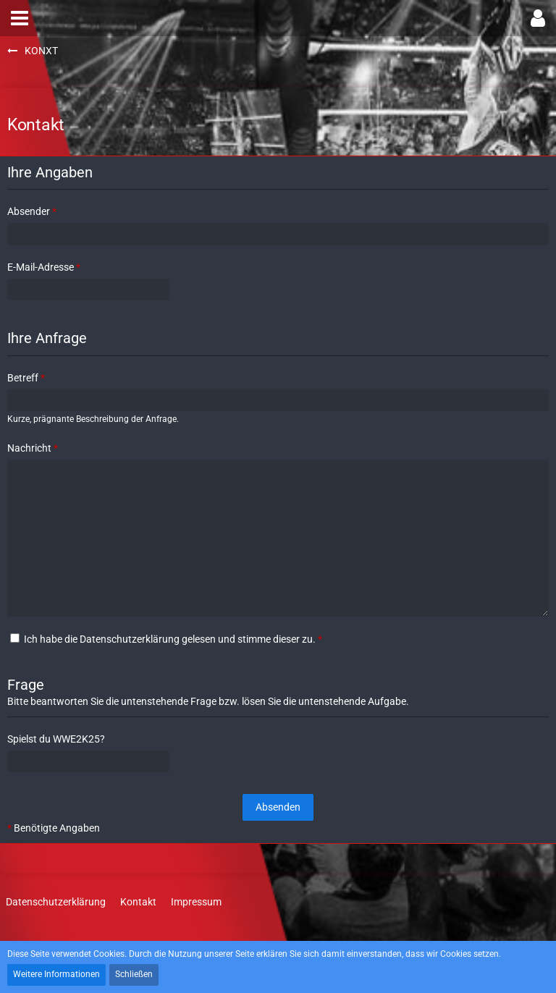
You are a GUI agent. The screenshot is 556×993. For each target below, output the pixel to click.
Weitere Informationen (56, 974)
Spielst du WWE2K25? (56, 739)
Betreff (22, 378)
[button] (19, 18)
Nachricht (29, 448)
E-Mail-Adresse (40, 267)
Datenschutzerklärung (130, 639)
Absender (28, 211)
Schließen (134, 974)
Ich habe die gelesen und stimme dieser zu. (166, 639)
